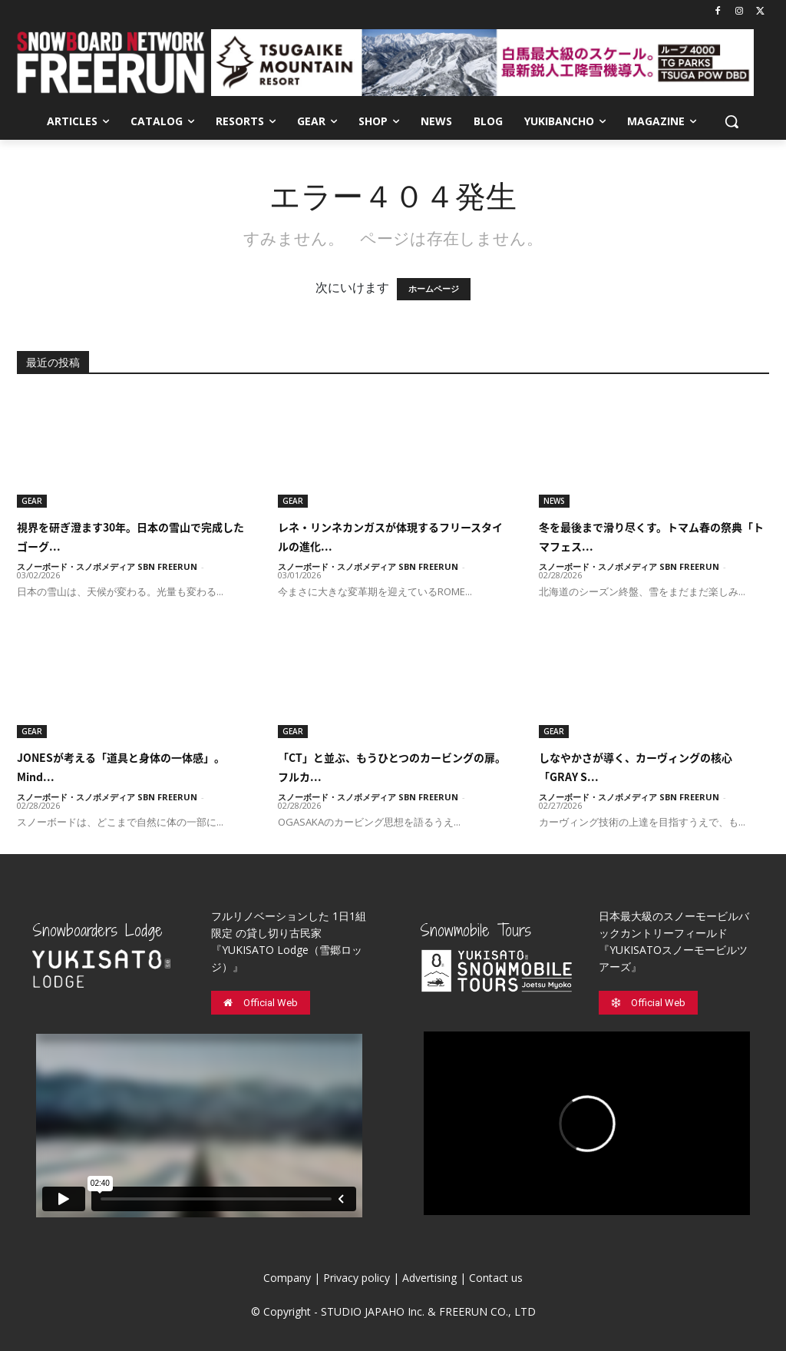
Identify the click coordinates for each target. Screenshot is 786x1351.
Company (287, 1277)
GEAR (31, 500)
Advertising (429, 1277)
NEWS (554, 500)
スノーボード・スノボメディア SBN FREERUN (107, 566)
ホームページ (433, 289)
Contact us (496, 1277)
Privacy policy (356, 1277)
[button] (731, 121)
